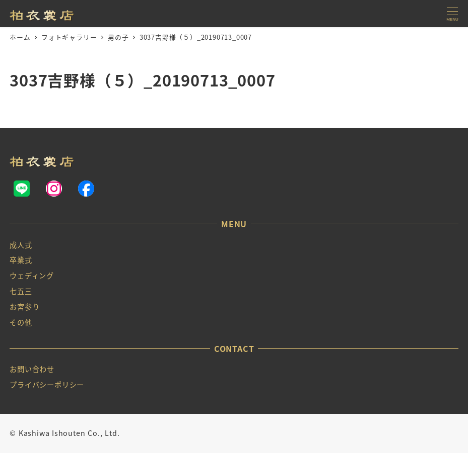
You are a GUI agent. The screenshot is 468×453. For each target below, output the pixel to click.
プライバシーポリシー (47, 385)
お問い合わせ (32, 369)
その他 (21, 322)
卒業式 (21, 260)
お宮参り (24, 307)
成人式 (21, 245)
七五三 (21, 291)
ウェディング (32, 275)
